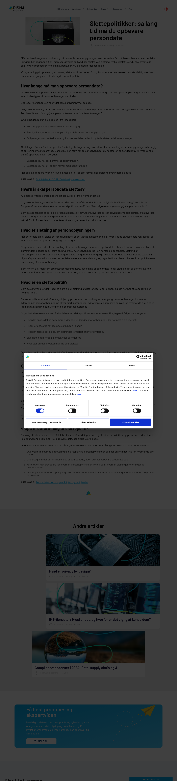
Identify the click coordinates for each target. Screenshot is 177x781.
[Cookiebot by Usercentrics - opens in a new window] (138, 357)
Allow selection (88, 422)
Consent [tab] (45, 365)
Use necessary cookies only (46, 422)
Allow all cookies (130, 422)
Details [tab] (88, 365)
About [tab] (131, 365)
